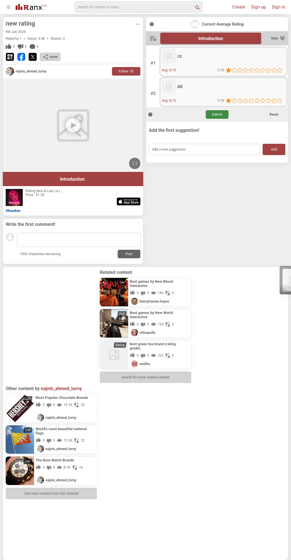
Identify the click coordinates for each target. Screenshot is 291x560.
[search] (139, 7)
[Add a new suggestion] (204, 149)
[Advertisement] (51, 305)
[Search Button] (197, 7)
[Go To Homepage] (31, 6)
